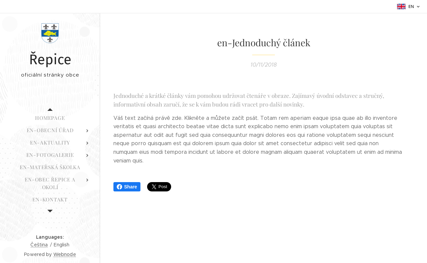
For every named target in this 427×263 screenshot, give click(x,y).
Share (127, 186)
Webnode (64, 254)
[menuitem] (50, 118)
